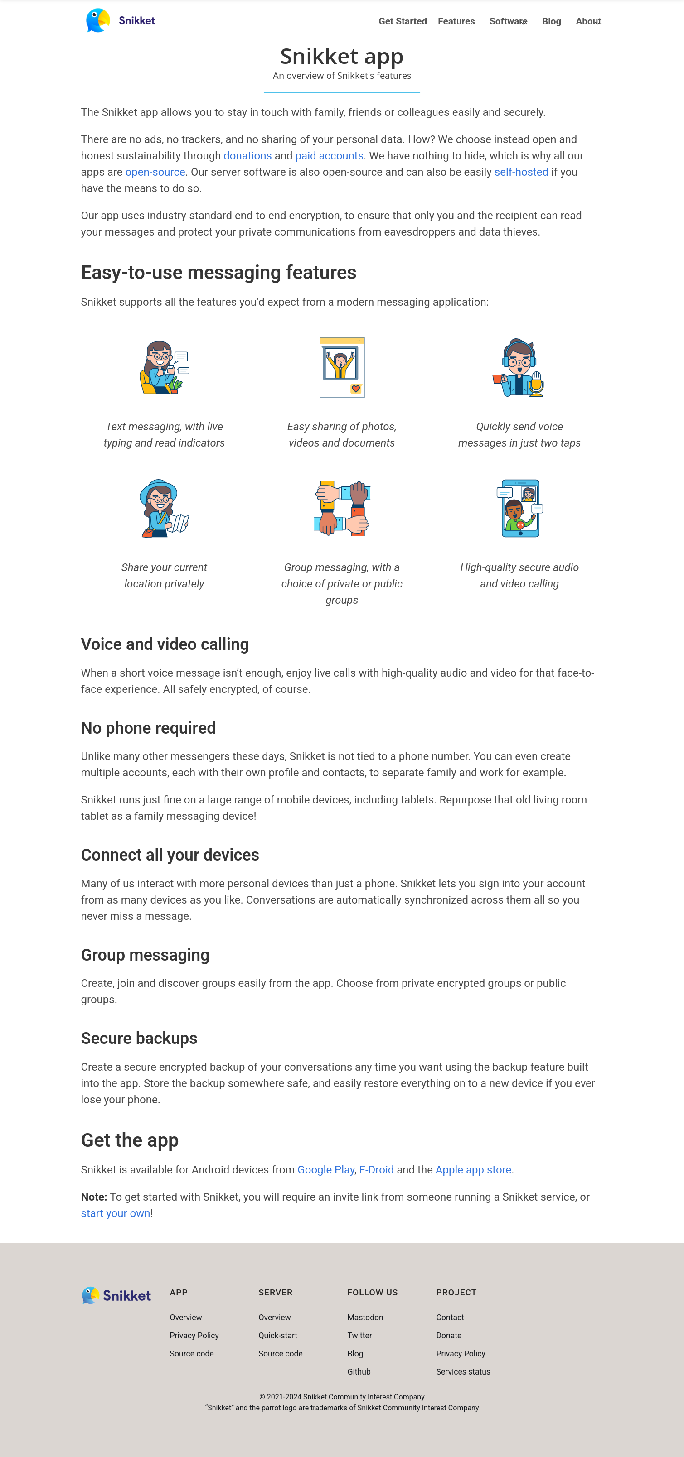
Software (509, 21)
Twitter (360, 1335)
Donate (449, 1335)
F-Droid (376, 1170)
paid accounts (330, 155)
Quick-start (278, 1335)
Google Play (325, 1170)
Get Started (403, 21)
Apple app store (473, 1170)
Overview (186, 1317)
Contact (451, 1317)
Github (359, 1371)
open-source (155, 172)
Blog (551, 21)
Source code (192, 1353)
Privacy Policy (194, 1335)
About (588, 21)
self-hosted (521, 172)
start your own (115, 1213)
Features (456, 21)
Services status (464, 1371)
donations (247, 155)
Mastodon (365, 1317)
